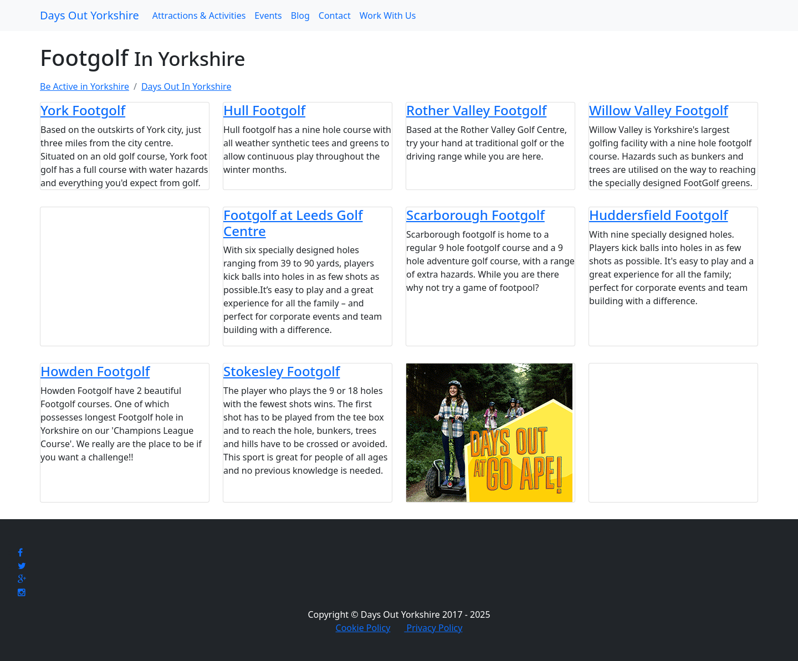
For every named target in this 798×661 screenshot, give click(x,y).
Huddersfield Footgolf (658, 215)
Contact (335, 15)
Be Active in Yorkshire (84, 86)
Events (268, 15)
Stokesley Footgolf (281, 371)
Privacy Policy (433, 628)
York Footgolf (82, 110)
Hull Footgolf (264, 110)
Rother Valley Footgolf (476, 110)
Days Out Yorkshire (89, 15)
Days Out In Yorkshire (186, 86)
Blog (300, 15)
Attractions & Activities (199, 15)
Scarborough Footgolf (475, 215)
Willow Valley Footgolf (658, 110)
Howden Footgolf (95, 371)
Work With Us (388, 15)
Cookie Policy (363, 628)
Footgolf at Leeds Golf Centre (293, 223)
